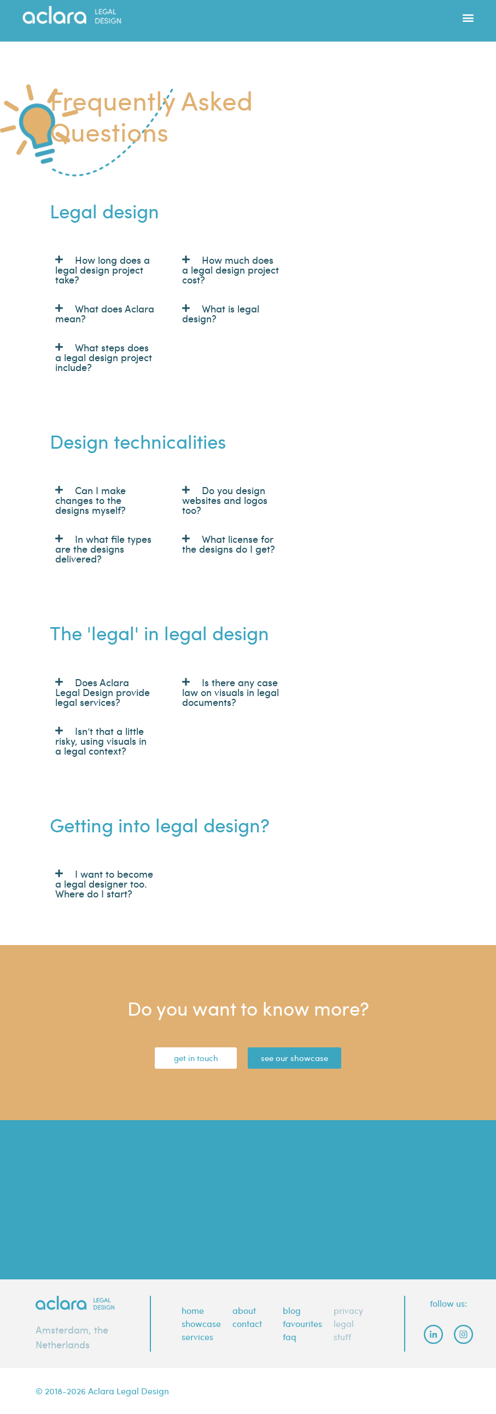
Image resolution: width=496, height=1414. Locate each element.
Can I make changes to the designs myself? (90, 500)
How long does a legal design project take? (102, 269)
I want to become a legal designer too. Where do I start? (104, 883)
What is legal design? (220, 313)
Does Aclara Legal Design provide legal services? (102, 692)
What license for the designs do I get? (228, 543)
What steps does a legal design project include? (103, 357)
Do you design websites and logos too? (224, 500)
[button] (468, 13)
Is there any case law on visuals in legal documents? (230, 692)
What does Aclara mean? (104, 313)
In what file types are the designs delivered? (103, 548)
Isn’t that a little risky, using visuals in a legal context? (101, 740)
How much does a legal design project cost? (230, 269)
